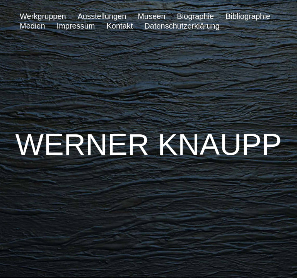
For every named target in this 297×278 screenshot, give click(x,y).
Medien (32, 26)
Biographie (195, 16)
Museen (151, 16)
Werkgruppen (43, 16)
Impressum (76, 26)
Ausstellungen (102, 16)
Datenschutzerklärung (182, 26)
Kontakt (120, 26)
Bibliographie (247, 16)
